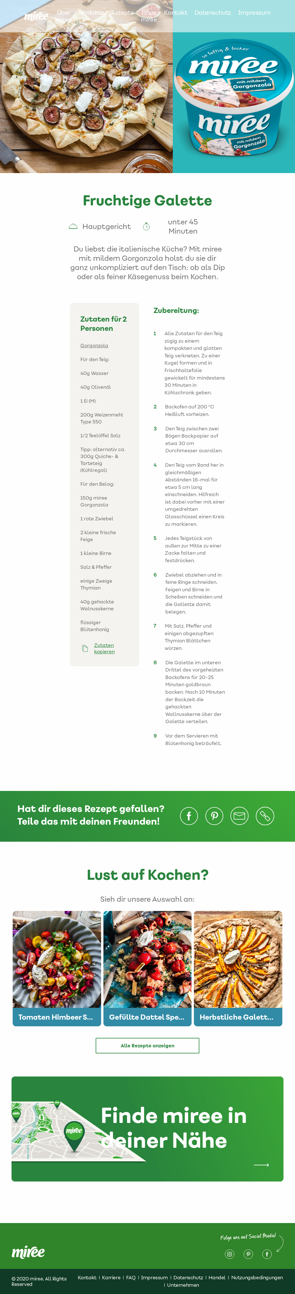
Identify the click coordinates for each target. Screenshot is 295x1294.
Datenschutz (212, 12)
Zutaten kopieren (104, 648)
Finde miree (149, 16)
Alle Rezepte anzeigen (147, 1045)
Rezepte (122, 12)
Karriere (111, 1277)
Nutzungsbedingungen (257, 1277)
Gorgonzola (94, 345)
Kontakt (176, 12)
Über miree (63, 16)
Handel (217, 1277)
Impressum (254, 12)
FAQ (131, 1277)
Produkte (91, 12)
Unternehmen (183, 1285)
